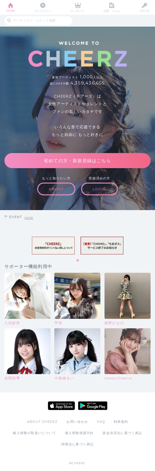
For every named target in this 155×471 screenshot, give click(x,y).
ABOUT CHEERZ (42, 422)
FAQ (101, 422)
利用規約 (121, 422)
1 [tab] (77, 260)
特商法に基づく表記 (77, 444)
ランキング (77, 10)
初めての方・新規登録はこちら (77, 160)
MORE (29, 217)
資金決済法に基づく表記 (122, 433)
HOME (10, 10)
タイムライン (43, 10)
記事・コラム (112, 10)
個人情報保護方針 (79, 433)
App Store (61, 405)
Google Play (92, 405)
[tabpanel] (53, 245)
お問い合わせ (77, 422)
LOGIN (144, 10)
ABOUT (56, 189)
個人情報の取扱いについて (34, 433)
